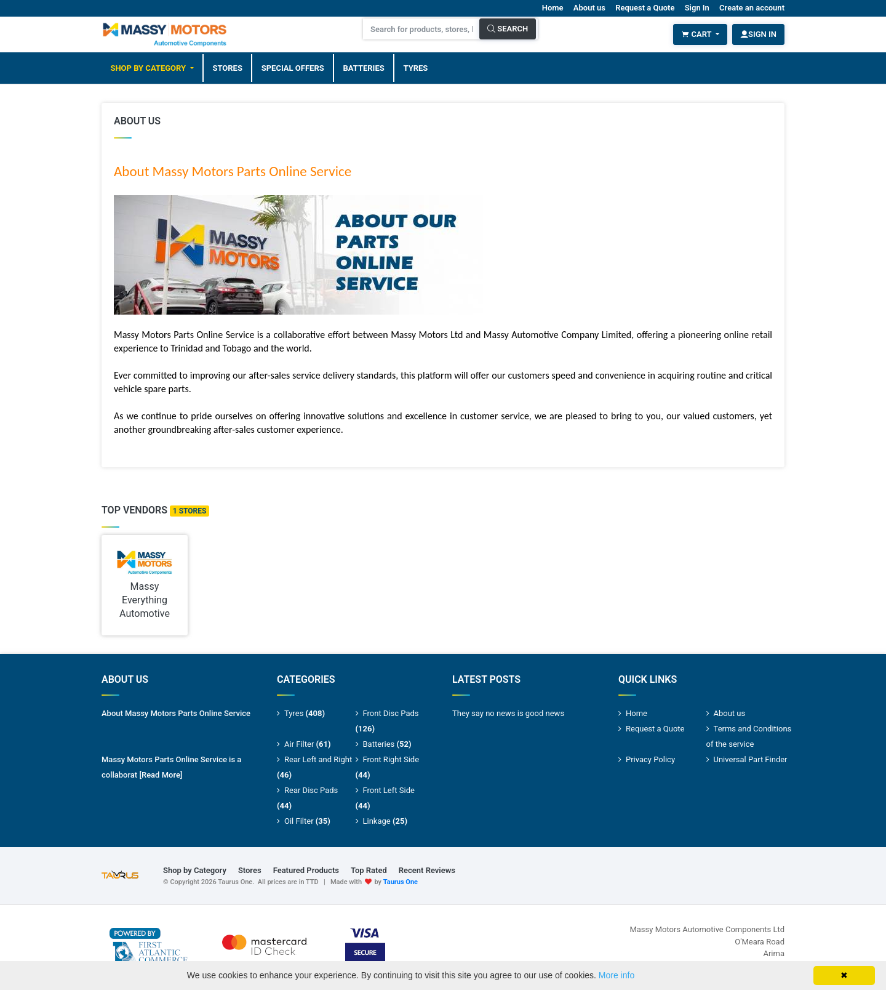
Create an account (751, 7)
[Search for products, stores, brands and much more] (421, 28)
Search (507, 28)
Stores (227, 68)
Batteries (364, 68)
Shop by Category (149, 68)
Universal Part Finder (751, 759)
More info (616, 975)
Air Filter (307, 744)
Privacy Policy (650, 759)
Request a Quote (644, 7)
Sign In (697, 7)
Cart (697, 34)
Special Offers (292, 68)
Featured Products (306, 870)
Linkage (385, 821)
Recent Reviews (427, 870)
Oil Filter (307, 821)
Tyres (416, 68)
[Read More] (160, 774)
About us (589, 7)
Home (553, 7)
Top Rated (369, 870)
